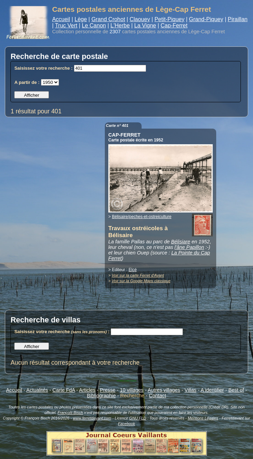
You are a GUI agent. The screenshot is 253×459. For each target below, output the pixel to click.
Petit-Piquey (169, 19)
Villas (190, 390)
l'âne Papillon (189, 247)
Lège (81, 19)
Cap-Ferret (174, 25)
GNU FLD (137, 418)
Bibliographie (101, 395)
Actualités (37, 390)
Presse (108, 390)
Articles (87, 390)
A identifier (212, 390)
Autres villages (163, 390)
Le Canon (94, 25)
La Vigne (145, 25)
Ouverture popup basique (126, 381)
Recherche (132, 395)
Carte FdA (63, 390)
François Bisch (70, 412)
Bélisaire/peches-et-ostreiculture (141, 216)
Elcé (132, 269)
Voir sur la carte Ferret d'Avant (138, 275)
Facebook (126, 424)
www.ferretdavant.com (92, 418)
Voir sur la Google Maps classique (141, 281)
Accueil (61, 19)
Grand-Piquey (206, 19)
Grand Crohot (108, 19)
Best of (236, 390)
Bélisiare (180, 241)
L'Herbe (120, 25)
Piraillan (237, 19)
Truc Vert (66, 25)
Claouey (139, 19)
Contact (157, 395)
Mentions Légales (203, 418)
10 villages (131, 390)
